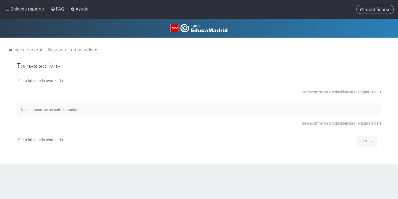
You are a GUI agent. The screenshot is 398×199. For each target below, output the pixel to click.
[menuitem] (58, 9)
